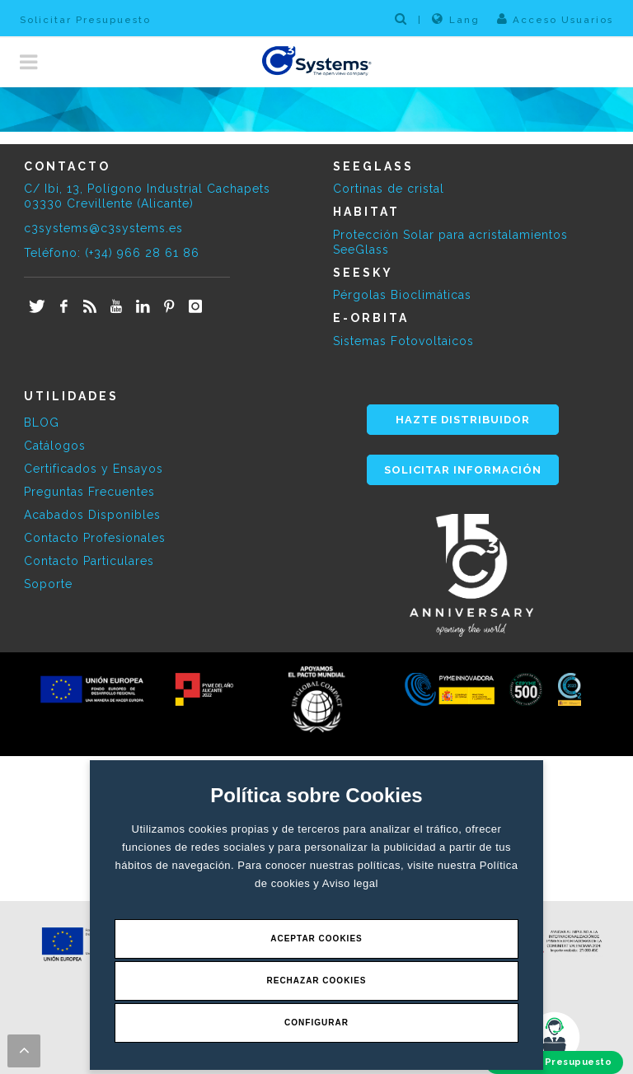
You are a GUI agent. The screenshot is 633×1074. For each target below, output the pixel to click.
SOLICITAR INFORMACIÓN (463, 470)
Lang (456, 19)
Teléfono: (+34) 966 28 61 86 (111, 252)
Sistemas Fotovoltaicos (403, 341)
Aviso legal (350, 883)
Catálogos (55, 445)
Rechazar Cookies (316, 980)
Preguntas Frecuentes (89, 491)
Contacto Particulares (89, 560)
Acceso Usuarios (555, 19)
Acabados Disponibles (92, 514)
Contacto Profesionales (95, 537)
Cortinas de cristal (388, 188)
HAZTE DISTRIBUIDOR (463, 419)
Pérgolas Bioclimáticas (402, 294)
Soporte (48, 584)
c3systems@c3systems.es (103, 228)
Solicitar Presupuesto (85, 20)
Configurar (316, 1022)
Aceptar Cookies (316, 938)
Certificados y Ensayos (93, 468)
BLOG (41, 422)
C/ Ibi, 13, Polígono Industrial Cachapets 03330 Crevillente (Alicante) (147, 196)
